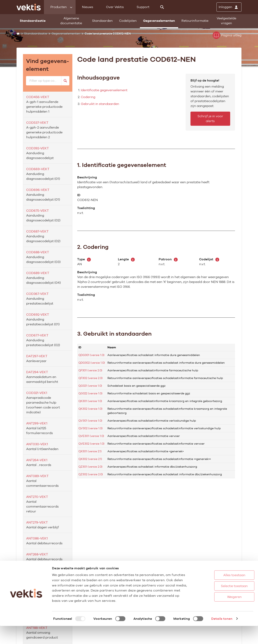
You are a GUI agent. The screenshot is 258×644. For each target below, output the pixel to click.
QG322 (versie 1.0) (90, 393)
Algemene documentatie (71, 20)
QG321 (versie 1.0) (90, 385)
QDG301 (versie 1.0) (91, 355)
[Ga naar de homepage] (29, 7)
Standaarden (102, 21)
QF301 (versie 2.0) (90, 370)
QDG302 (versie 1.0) (91, 362)
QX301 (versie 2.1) (90, 451)
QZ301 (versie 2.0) (90, 466)
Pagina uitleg (227, 35)
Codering (88, 97)
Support (143, 7)
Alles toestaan (220, 593)
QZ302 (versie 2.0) (90, 474)
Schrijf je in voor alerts (210, 118)
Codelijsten (128, 21)
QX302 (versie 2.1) (90, 459)
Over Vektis (115, 7)
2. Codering (93, 247)
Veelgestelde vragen (226, 20)
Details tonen (221, 637)
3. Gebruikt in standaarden (114, 333)
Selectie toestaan (219, 604)
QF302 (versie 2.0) (90, 378)
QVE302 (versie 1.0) (91, 443)
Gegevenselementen (159, 21)
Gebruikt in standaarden (100, 104)
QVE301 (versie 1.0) (91, 436)
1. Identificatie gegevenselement (121, 165)
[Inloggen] (228, 7)
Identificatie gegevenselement (104, 90)
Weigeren (219, 615)
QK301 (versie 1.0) (90, 401)
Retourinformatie (194, 21)
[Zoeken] (162, 7)
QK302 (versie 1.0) (90, 408)
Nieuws (87, 7)
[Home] (18, 33)
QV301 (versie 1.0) (90, 420)
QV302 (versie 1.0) (90, 428)
